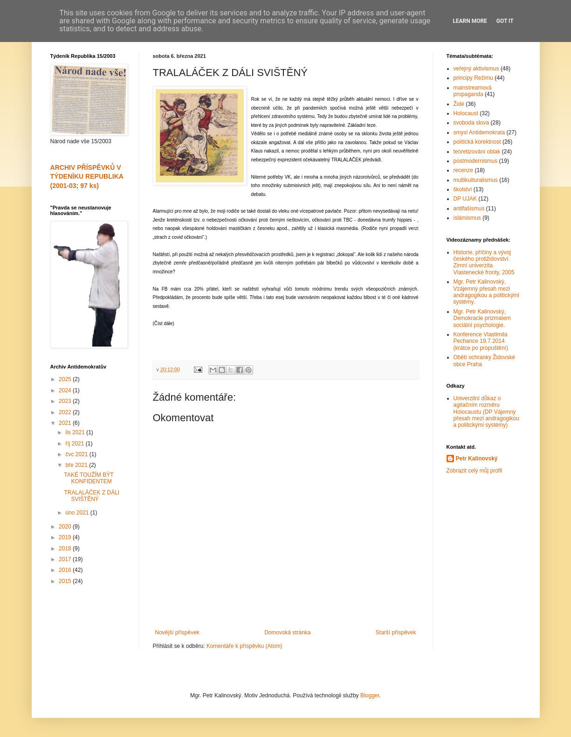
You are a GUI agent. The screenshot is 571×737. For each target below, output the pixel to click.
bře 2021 (77, 465)
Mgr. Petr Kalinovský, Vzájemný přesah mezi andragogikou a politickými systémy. (486, 291)
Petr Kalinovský (477, 458)
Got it (505, 21)
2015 (66, 581)
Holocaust (466, 113)
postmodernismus (476, 161)
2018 (66, 548)
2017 (66, 559)
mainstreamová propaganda (473, 90)
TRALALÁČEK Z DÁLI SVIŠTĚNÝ (91, 495)
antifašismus (469, 208)
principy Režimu (473, 78)
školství (463, 189)
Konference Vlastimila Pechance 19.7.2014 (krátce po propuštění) (481, 341)
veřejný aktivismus (476, 68)
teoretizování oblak (477, 151)
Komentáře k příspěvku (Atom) (244, 646)
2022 (66, 412)
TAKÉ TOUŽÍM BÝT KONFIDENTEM (88, 478)
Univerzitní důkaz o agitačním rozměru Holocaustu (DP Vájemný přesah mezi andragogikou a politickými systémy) (486, 412)
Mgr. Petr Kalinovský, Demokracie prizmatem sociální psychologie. (482, 318)
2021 (66, 423)
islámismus (467, 218)
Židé (459, 104)
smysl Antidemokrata (479, 132)
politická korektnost (477, 142)
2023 (66, 401)
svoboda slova (471, 122)
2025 (66, 379)
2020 (66, 526)
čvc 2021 (77, 454)
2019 (66, 537)
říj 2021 (75, 443)
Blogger (369, 695)
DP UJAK (465, 198)
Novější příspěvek (177, 632)
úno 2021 (77, 512)
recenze (464, 170)
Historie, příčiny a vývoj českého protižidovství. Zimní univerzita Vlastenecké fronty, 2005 (484, 262)
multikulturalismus (476, 180)
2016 (66, 570)
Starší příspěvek (396, 632)
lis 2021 (75, 432)
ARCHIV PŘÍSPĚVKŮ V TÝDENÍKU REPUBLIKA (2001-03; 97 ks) (87, 176)
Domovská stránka (287, 632)
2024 (66, 390)
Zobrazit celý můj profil (474, 470)
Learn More (470, 21)
